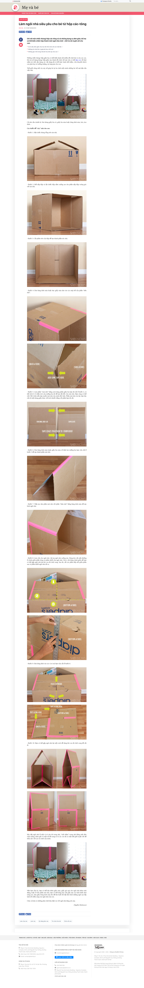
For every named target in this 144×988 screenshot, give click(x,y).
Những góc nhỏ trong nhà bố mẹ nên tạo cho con (43, 51)
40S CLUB (96, 937)
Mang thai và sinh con (29, 13)
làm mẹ (33, 921)
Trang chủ (22, 937)
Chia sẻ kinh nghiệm (57, 13)
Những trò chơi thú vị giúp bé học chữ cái (41, 49)
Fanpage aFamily (106, 1)
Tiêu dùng (72, 937)
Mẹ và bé (30, 8)
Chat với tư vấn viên (64, 957)
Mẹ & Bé (44, 937)
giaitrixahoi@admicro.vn (64, 968)
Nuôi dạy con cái (43, 13)
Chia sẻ (22, 32)
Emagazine (16, 1)
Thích (29, 32)
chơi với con (23, 19)
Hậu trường (57, 937)
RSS (105, 937)
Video (101, 937)
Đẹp (39, 937)
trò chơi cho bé (56, 921)
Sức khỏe (65, 937)
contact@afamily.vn (30, 956)
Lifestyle (29, 937)
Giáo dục (49, 937)
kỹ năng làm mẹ (43, 921)
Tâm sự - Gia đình (87, 937)
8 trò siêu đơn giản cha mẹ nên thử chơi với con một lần (45, 47)
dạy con (78, 60)
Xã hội (35, 937)
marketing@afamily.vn (63, 953)
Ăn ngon (78, 937)
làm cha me (23, 921)
